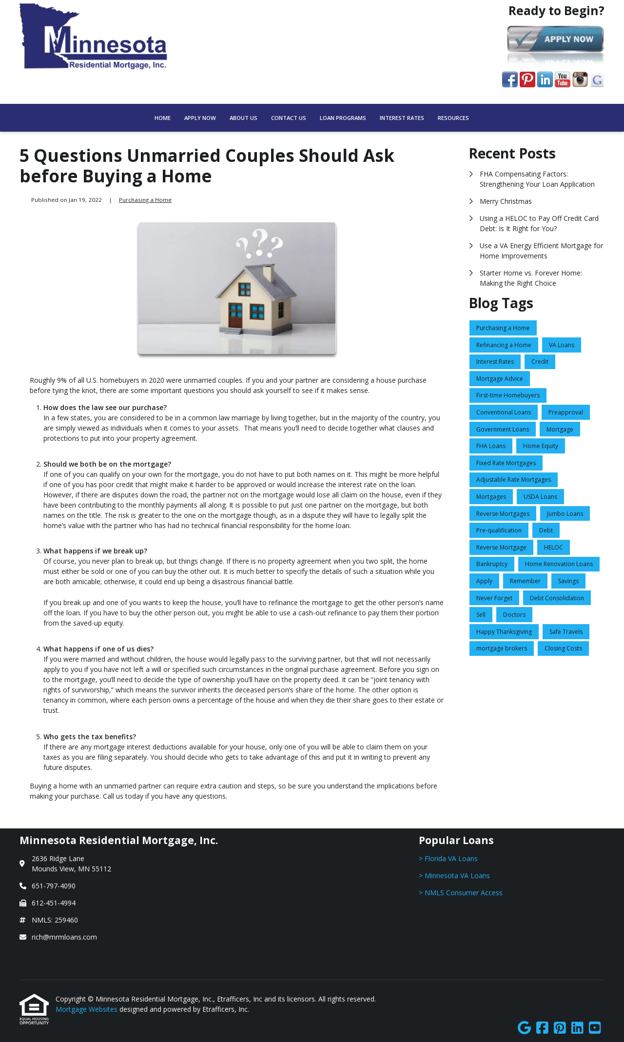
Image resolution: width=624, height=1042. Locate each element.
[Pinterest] (560, 1028)
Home (163, 117)
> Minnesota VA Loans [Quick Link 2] (454, 875)
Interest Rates (402, 117)
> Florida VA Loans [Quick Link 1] (448, 858)
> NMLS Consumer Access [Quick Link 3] (461, 892)
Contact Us (288, 117)
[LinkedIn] (577, 1028)
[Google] (524, 1028)
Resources (453, 117)
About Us (243, 117)
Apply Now (200, 117)
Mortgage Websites (87, 1009)
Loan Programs (343, 117)
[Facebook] (542, 1028)
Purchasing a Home (145, 199)
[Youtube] (595, 1028)
